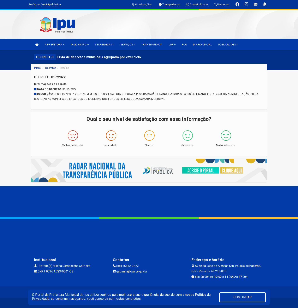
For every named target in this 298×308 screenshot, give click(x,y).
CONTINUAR (242, 297)
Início (37, 67)
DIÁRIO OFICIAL (202, 44)
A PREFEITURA (55, 44)
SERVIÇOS (127, 44)
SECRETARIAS (104, 44)
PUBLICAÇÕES (228, 44)
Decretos (50, 67)
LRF (172, 44)
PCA (184, 44)
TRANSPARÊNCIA (152, 44)
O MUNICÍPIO (80, 44)
